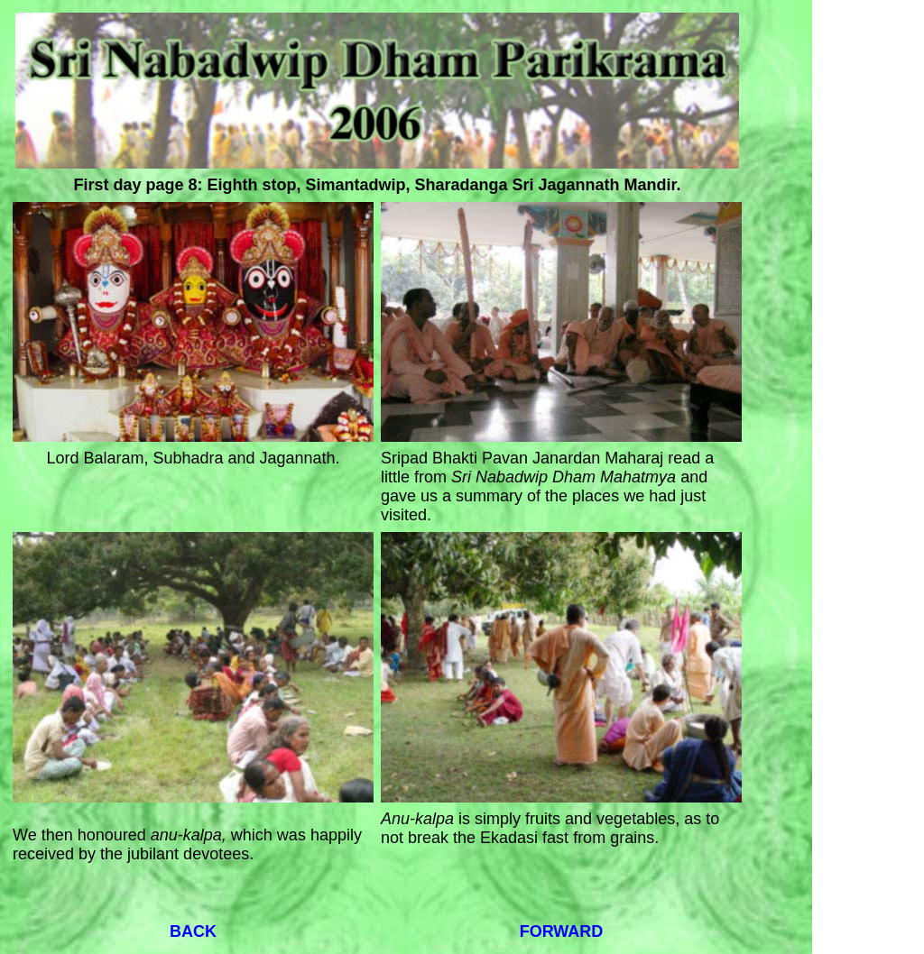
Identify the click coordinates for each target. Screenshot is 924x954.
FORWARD (562, 931)
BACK (193, 931)
